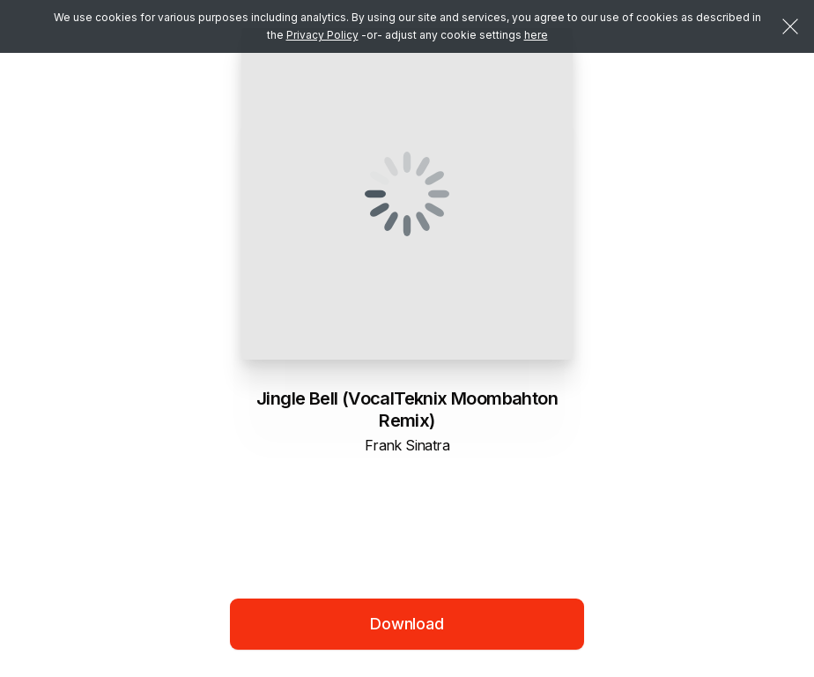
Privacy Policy (322, 34)
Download (407, 623)
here (536, 34)
